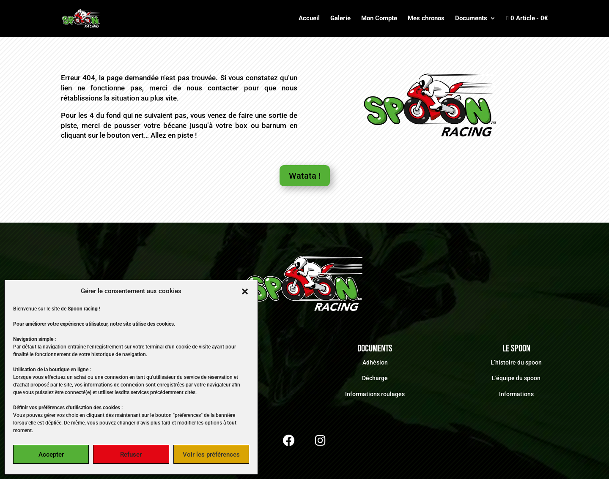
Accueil (309, 18)
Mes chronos (426, 18)
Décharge (375, 378)
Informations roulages (375, 394)
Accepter (51, 454)
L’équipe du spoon (516, 378)
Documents (471, 18)
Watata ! (305, 176)
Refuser (131, 454)
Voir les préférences (211, 454)
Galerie (340, 18)
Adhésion (375, 362)
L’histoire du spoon (516, 362)
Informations (516, 394)
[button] (245, 291)
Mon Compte (379, 18)
